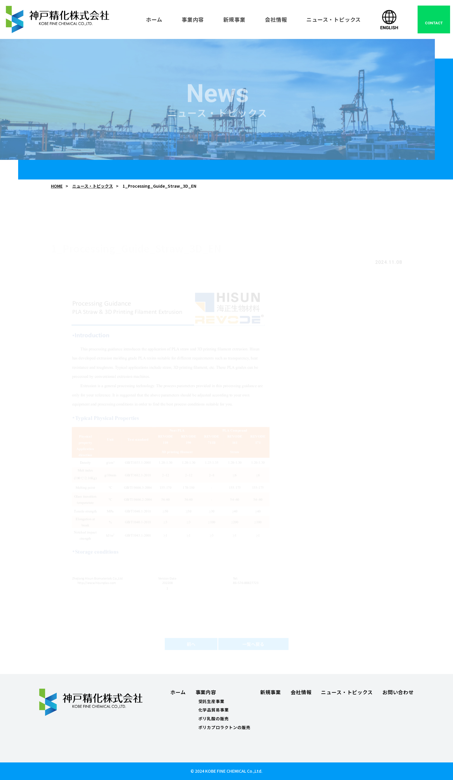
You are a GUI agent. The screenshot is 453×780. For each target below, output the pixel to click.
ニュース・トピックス (92, 186)
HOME (57, 186)
